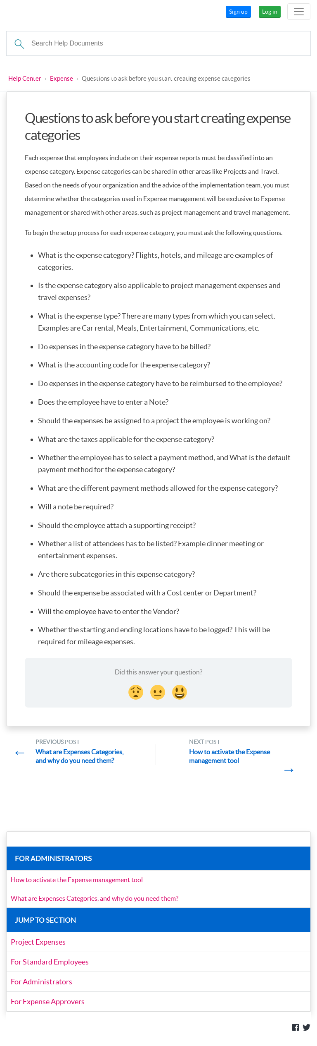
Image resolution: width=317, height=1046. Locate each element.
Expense (61, 78)
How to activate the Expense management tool (77, 879)
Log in (269, 11)
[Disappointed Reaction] (136, 691)
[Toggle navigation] (298, 11)
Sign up (238, 11)
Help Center (24, 78)
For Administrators (41, 981)
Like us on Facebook (295, 1027)
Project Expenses (38, 942)
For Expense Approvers (48, 1001)
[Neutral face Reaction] (158, 691)
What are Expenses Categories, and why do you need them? (94, 898)
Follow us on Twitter (307, 1027)
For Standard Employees (50, 961)
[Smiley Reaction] (180, 691)
